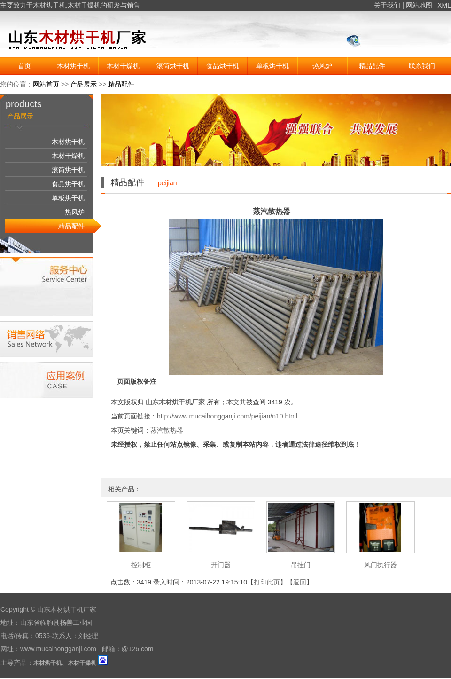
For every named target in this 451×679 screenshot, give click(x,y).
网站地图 (419, 5)
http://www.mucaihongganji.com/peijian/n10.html (227, 416)
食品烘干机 (222, 66)
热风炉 (322, 66)
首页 (24, 66)
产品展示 (83, 84)
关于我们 (387, 5)
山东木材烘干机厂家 (175, 402)
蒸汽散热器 (166, 430)
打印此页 (267, 582)
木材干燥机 (84, 5)
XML (444, 5)
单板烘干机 (272, 66)
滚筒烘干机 (172, 66)
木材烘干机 (49, 5)
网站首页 (46, 84)
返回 (299, 582)
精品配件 (372, 66)
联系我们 (422, 66)
